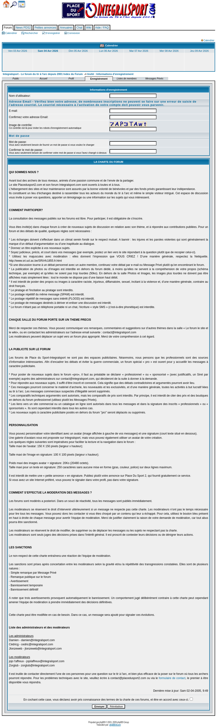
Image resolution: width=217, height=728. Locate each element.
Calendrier (21, 4)
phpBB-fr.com (115, 725)
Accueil (6, 4)
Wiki (88, 27)
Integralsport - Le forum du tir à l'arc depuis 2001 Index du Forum (43, 74)
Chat (79, 27)
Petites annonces (45, 27)
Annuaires (66, 27)
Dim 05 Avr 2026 (78, 50)
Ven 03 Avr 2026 (17, 50)
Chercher (13, 4)
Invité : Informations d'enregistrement (110, 74)
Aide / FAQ (102, 27)
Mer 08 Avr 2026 (169, 50)
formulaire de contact (172, 678)
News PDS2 (23, 27)
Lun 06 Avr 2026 (108, 50)
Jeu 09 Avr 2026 (199, 50)
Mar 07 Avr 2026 (138, 50)
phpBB (102, 722)
